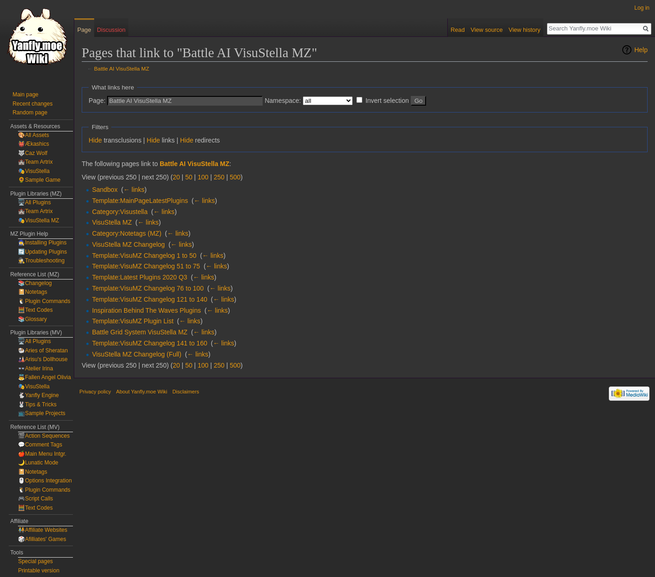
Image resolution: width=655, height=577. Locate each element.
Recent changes (32, 104)
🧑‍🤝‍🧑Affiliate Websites (42, 530)
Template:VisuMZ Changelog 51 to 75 (146, 266)
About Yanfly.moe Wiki (142, 391)
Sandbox (104, 189)
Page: (97, 100)
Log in (641, 8)
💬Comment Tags (40, 444)
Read (458, 29)
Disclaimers (185, 391)
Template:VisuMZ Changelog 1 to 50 (144, 255)
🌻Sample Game (39, 180)
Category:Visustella (119, 211)
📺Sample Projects (41, 413)
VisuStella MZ (112, 222)
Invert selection (387, 100)
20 (176, 177)
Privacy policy (95, 391)
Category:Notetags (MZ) (126, 233)
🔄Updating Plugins (42, 252)
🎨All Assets (33, 135)
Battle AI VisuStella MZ (121, 68)
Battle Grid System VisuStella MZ (139, 332)
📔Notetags (32, 292)
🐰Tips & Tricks (37, 404)
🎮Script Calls (35, 498)
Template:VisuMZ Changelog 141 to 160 (149, 343)
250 (219, 177)
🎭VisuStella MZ (38, 220)
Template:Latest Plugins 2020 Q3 (139, 277)
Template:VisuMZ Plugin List (132, 321)
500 (235, 177)
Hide (95, 140)
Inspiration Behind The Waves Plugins (146, 310)
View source (487, 29)
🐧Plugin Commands (44, 301)
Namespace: (282, 100)
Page (84, 29)
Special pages (35, 561)
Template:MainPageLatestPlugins (140, 200)
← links (133, 189)
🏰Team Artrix (35, 162)
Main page (25, 94)
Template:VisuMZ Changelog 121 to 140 (149, 299)
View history (525, 29)
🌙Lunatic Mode (38, 462)
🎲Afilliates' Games (42, 539)
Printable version (38, 570)
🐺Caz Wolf (32, 153)
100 (203, 177)
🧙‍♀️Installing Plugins (42, 242)
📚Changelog (35, 283)
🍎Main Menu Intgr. (42, 454)
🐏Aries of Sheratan (43, 350)
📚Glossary (32, 319)
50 (188, 177)
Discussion (111, 29)
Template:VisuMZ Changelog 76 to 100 (148, 288)
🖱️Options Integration (45, 480)
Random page (29, 112)
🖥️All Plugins (34, 202)
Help (641, 50)
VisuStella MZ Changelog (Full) (136, 354)
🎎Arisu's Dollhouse (42, 359)
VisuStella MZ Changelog (128, 244)
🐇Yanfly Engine (38, 395)
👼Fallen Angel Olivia (44, 377)
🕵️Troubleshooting (41, 260)
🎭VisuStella (33, 171)
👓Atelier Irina (35, 368)
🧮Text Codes (35, 310)
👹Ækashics (33, 144)
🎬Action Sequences (44, 436)
